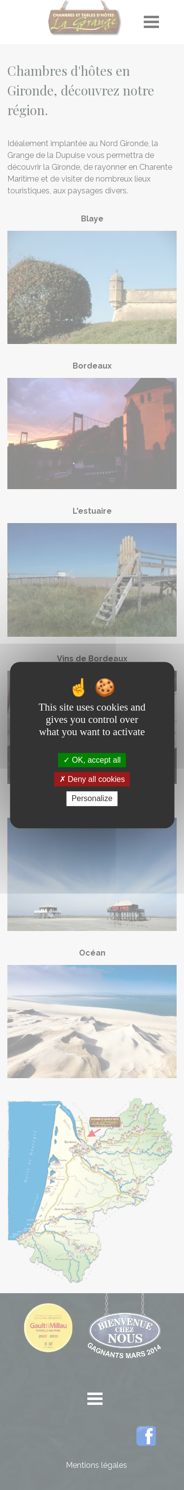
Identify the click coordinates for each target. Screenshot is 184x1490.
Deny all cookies (92, 779)
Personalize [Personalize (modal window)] (92, 799)
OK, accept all (92, 760)
